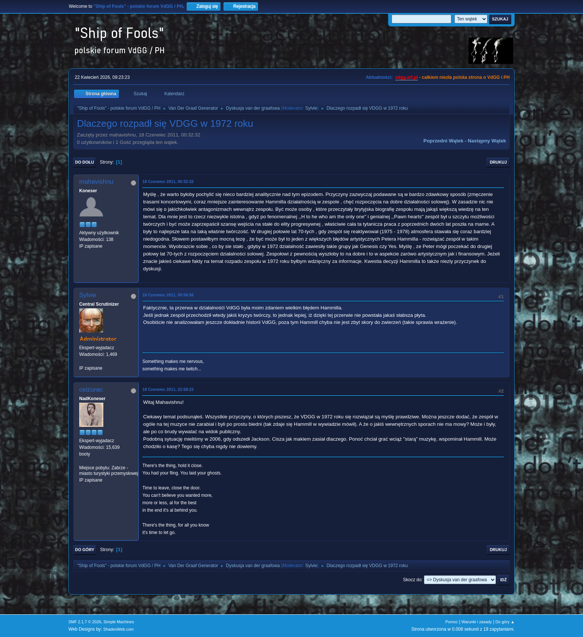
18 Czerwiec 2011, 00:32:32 (168, 181)
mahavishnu (96, 181)
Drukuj (498, 162)
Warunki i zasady (476, 622)
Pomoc (451, 622)
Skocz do (412, 579)
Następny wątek (487, 141)
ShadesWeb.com (118, 629)
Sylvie (311, 108)
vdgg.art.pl (406, 77)
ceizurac (91, 389)
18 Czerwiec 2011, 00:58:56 (168, 295)
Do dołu (84, 162)
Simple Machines (118, 622)
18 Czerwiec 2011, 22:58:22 (168, 389)
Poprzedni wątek (443, 141)
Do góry (84, 549)
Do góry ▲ (505, 622)
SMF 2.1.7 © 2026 (84, 622)
